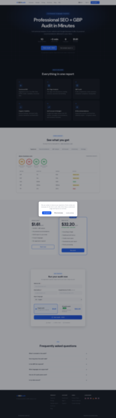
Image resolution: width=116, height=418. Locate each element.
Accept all (47, 213)
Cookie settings (70, 213)
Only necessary (58, 213)
